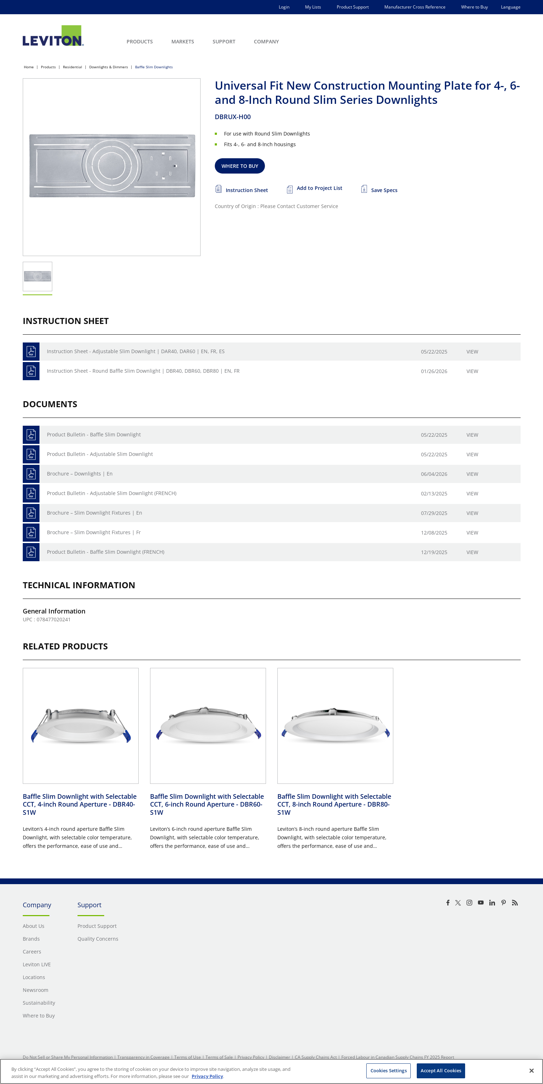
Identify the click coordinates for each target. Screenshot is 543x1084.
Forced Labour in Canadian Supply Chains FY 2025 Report (397, 1057)
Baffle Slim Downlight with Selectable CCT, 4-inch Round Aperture (80, 804)
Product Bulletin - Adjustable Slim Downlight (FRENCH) (111, 493)
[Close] (531, 1070)
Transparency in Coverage (143, 1057)
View (472, 351)
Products (48, 66)
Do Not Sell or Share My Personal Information (68, 1057)
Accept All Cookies (441, 1070)
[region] (271, 1071)
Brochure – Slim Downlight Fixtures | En (94, 512)
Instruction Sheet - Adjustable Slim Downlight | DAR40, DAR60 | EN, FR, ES (136, 351)
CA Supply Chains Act (316, 1057)
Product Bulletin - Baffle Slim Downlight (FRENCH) (105, 551)
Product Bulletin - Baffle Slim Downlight (94, 434)
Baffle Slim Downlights (154, 66)
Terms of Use (187, 1057)
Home (29, 66)
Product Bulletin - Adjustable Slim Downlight (100, 454)
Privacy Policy (251, 1057)
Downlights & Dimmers (108, 66)
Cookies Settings (389, 1070)
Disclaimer (279, 1057)
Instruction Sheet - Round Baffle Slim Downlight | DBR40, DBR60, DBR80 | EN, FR (143, 370)
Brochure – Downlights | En (80, 473)
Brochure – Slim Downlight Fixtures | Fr (94, 532)
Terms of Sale (219, 1057)
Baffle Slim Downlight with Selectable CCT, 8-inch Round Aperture (334, 804)
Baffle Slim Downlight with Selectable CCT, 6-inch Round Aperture (207, 804)
